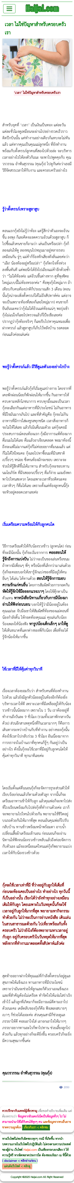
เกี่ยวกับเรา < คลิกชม (36, 1127)
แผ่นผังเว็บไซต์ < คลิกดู (17, 1166)
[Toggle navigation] (9, 8)
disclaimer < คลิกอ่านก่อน (20, 1161)
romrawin (46, 1103)
